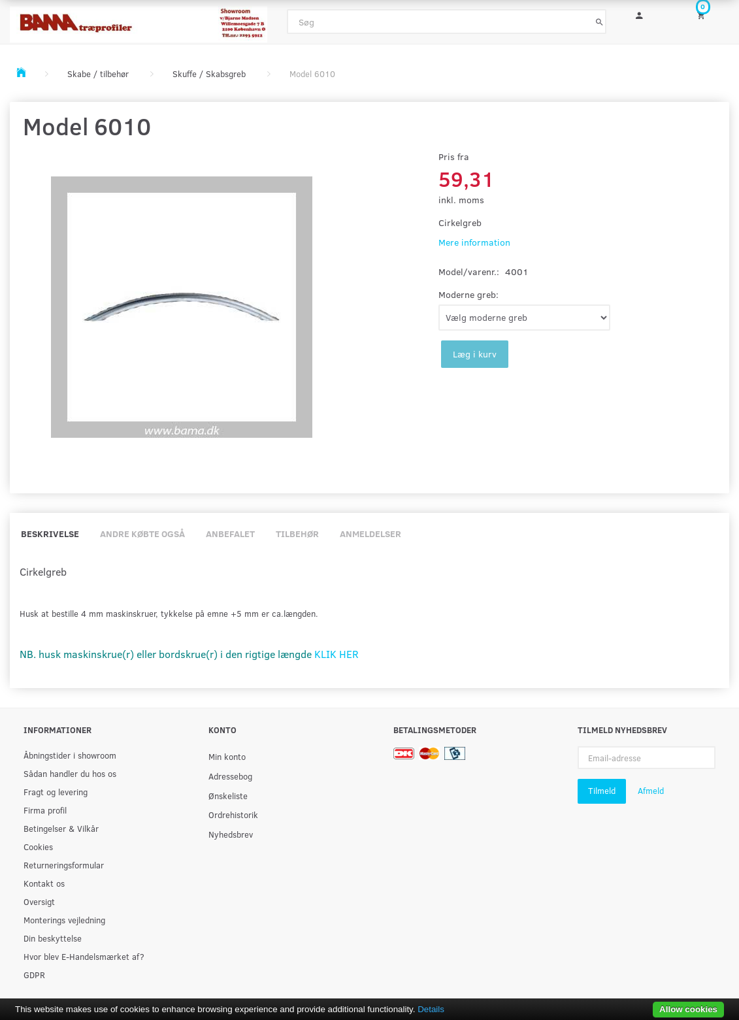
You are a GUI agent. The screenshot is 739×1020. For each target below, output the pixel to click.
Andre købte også (142, 533)
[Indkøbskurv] (708, 15)
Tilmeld (602, 791)
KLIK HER (336, 654)
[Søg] (599, 21)
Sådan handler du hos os (70, 773)
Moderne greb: (468, 294)
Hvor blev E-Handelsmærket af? (84, 956)
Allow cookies (688, 1009)
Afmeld (651, 791)
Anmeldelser (370, 533)
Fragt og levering (56, 791)
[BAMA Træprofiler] (138, 20)
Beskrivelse (50, 533)
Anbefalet (230, 533)
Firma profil (45, 809)
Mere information (474, 242)
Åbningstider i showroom (70, 755)
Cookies (38, 846)
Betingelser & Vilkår (61, 828)
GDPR (34, 974)
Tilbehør (297, 533)
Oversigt (39, 901)
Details (431, 1009)
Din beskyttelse (53, 938)
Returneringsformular (64, 864)
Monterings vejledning (64, 919)
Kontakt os (44, 883)
